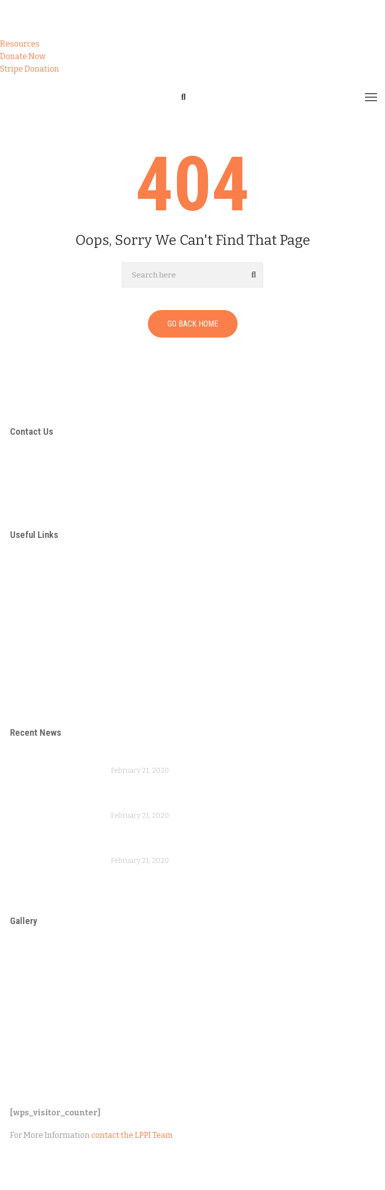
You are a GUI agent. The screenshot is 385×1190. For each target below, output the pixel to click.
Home (17, 126)
